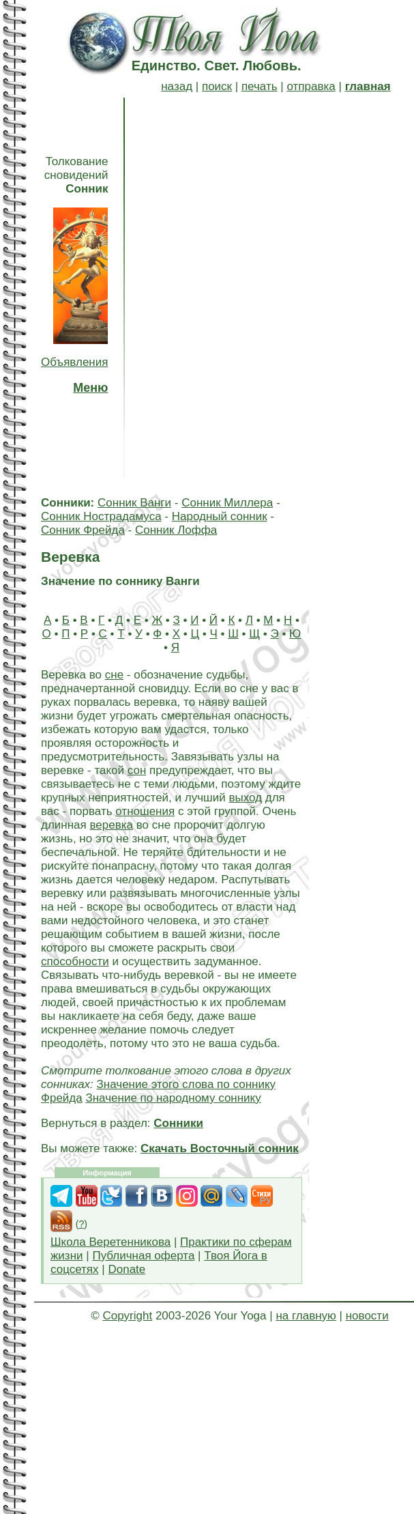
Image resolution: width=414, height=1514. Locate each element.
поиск (217, 86)
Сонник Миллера (227, 502)
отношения (145, 811)
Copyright (127, 1315)
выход (245, 797)
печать (259, 86)
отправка (310, 86)
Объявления (74, 362)
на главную (306, 1315)
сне (114, 674)
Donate (126, 1269)
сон (137, 770)
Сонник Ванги (134, 502)
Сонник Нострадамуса (101, 516)
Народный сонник (219, 516)
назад (176, 86)
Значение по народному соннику (173, 1097)
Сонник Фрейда (83, 530)
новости (367, 1315)
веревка (112, 824)
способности (75, 961)
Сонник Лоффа (176, 530)
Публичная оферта (143, 1255)
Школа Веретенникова (110, 1242)
